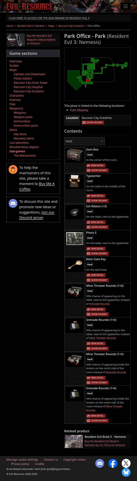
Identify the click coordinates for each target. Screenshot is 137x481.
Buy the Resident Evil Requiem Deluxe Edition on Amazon (41, 39)
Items (13, 130)
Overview (15, 61)
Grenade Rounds (99, 303)
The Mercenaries (25, 155)
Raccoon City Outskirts (71, 25)
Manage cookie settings (22, 460)
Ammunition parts (26, 125)
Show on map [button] (94, 122)
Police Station (23, 78)
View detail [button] (97, 165)
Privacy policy (20, 464)
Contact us (51, 460)
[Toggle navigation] (126, 6)
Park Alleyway (79, 110)
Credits (39, 464)
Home (9, 25)
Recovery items (24, 138)
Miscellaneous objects (24, 147)
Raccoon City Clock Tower (31, 83)
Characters (16, 95)
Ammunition (22, 121)
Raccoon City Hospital (28, 87)
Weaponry (16, 108)
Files (12, 104)
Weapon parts (23, 117)
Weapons (20, 113)
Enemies (15, 100)
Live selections (19, 143)
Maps (51, 25)
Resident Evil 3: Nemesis (31, 25)
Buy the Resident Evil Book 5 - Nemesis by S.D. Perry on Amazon (105, 443)
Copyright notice (75, 460)
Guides (14, 65)
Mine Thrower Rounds (102, 338)
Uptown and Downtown (29, 74)
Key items (20, 134)
